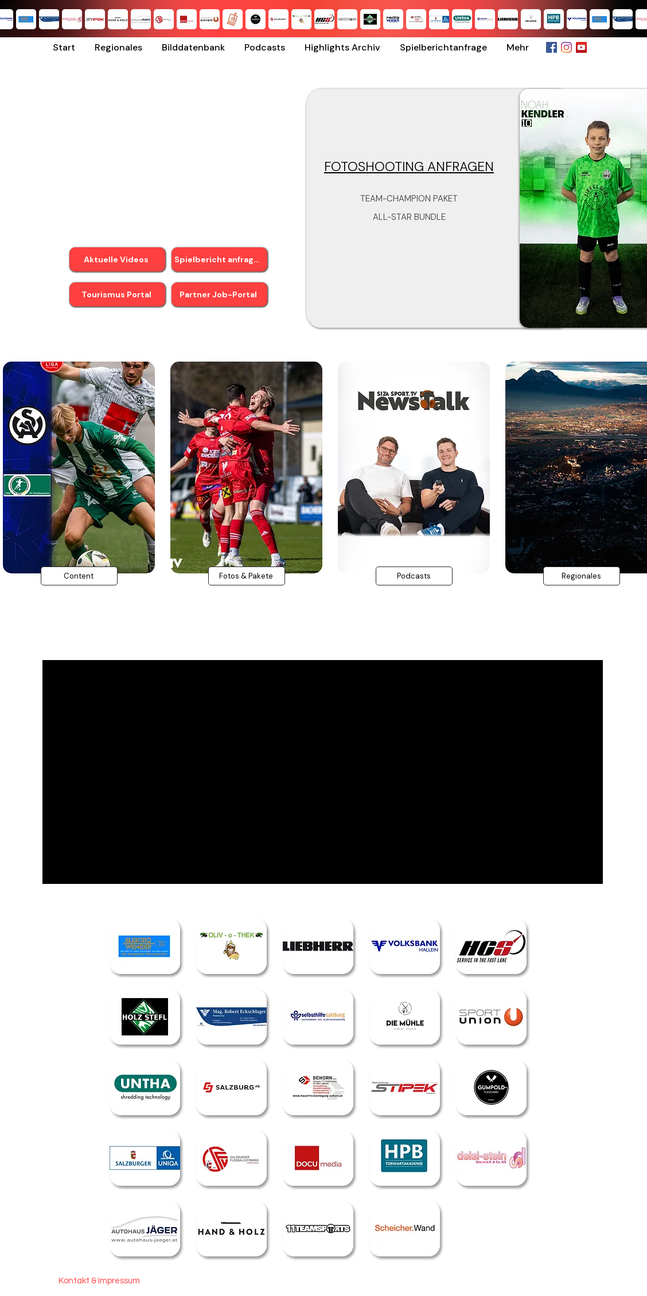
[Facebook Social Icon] (551, 47)
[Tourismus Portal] (117, 294)
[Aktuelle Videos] (117, 259)
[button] (118, 47)
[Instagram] (566, 47)
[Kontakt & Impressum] (99, 1280)
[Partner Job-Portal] (219, 294)
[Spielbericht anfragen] (219, 259)
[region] (246, 494)
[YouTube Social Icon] (581, 47)
